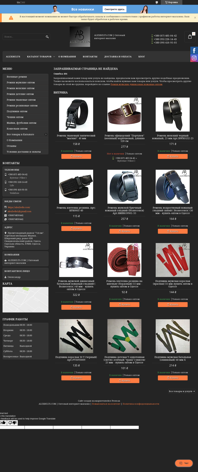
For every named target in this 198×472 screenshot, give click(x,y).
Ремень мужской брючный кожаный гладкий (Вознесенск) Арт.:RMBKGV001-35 (124, 210)
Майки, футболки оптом (21, 122)
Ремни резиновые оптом (22, 105)
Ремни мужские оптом (21, 82)
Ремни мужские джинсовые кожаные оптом (136, 84)
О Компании (67, 56)
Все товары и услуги (180, 391)
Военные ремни (17, 76)
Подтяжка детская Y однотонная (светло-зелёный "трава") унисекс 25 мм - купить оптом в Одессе (124, 360)
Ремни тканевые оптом (21, 99)
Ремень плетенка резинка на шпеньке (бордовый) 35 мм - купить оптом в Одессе (124, 284)
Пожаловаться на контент (106, 403)
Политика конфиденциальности (141, 403)
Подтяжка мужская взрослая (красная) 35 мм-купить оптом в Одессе (172, 284)
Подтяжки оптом (17, 111)
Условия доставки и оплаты (24, 151)
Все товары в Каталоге (20, 134)
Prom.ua (116, 400)
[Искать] (47, 37)
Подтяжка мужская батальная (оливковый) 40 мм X (172, 358)
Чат (183, 463)
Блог (141, 56)
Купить (78, 156)
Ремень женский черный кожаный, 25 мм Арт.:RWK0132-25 (172, 137)
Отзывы (11, 145)
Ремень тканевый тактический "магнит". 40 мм (76, 137)
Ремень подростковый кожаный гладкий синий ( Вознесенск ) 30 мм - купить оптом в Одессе (173, 210)
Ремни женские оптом (21, 88)
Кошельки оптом (17, 128)
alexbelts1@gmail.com (19, 211)
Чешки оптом (15, 117)
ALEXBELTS (13, 56)
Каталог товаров (39, 56)
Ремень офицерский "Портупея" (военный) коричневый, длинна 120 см (124, 138)
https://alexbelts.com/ (19, 207)
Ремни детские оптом (20, 94)
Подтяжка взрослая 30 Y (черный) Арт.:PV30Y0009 (76, 358)
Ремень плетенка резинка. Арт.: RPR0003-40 (76, 209)
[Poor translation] (12, 423)
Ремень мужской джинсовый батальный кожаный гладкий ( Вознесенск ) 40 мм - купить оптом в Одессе (76, 285)
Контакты (90, 56)
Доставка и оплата (118, 56)
